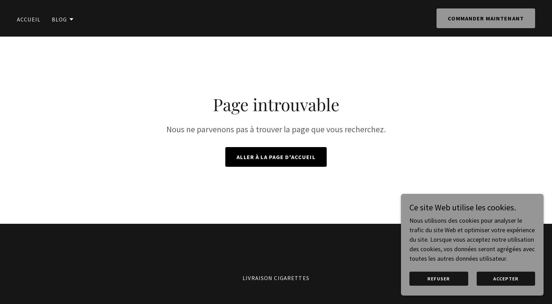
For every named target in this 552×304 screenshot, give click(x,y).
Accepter (506, 279)
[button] (63, 19)
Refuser (440, 279)
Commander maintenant (486, 18)
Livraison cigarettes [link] (276, 277)
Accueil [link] (28, 19)
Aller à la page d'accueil (276, 156)
